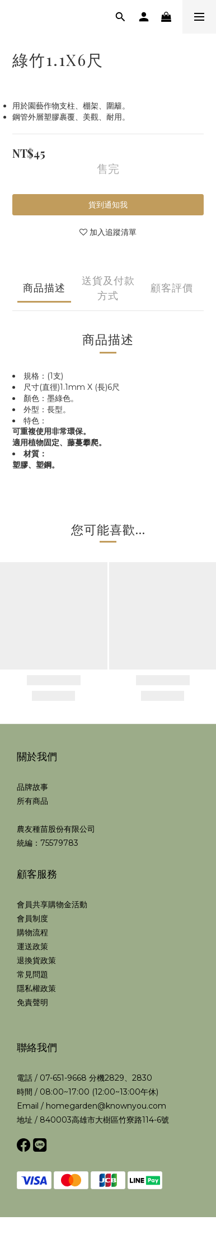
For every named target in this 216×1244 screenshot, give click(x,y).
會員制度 (32, 918)
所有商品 (32, 801)
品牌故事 (32, 787)
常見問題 (32, 974)
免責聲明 (32, 1002)
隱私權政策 (36, 988)
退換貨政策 (36, 960)
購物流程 (32, 932)
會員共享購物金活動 (52, 904)
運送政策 (32, 946)
